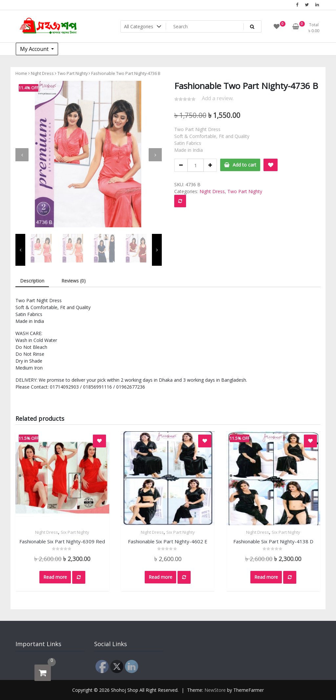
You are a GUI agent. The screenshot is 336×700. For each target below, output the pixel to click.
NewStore (215, 690)
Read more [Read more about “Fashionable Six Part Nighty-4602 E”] (160, 577)
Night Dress (42, 73)
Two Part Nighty (72, 73)
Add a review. (218, 98)
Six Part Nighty (75, 532)
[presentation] (22, 154)
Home (21, 73)
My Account (35, 49)
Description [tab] (32, 281)
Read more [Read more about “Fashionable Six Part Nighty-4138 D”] (266, 577)
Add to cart (244, 165)
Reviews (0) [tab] (73, 281)
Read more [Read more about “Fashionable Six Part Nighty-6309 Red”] (55, 577)
